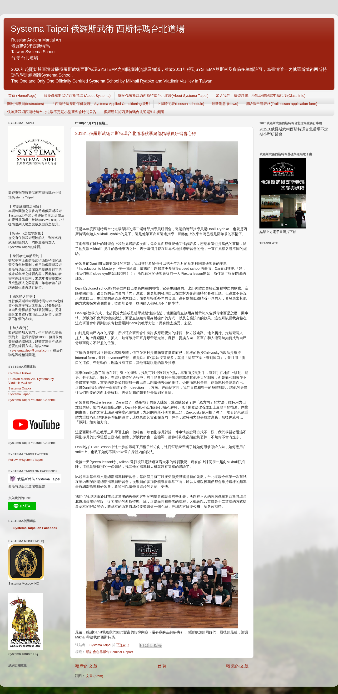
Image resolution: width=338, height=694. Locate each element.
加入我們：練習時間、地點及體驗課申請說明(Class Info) (261, 95)
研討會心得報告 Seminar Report (109, 652)
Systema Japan (19, 394)
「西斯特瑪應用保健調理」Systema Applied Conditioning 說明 (100, 104)
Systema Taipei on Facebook (35, 528)
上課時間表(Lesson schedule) (180, 104)
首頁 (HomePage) (22, 95)
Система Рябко (19, 373)
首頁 (161, 665)
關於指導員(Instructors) (25, 104)
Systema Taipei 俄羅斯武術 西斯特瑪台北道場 (98, 29)
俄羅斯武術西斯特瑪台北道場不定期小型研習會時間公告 (51, 112)
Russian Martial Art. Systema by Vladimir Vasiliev (31, 380)
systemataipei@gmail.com (30, 350)
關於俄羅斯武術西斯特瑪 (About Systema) (77, 95)
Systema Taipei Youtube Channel (31, 400)
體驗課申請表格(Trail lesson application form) (281, 104)
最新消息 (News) (225, 104)
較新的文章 (86, 665)
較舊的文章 (237, 665)
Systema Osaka (19, 388)
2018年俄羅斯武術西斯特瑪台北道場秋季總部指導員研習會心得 (135, 133)
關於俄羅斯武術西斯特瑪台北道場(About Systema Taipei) (163, 95)
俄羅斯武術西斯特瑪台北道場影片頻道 (134, 112)
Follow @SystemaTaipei (25, 459)
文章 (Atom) (94, 676)
